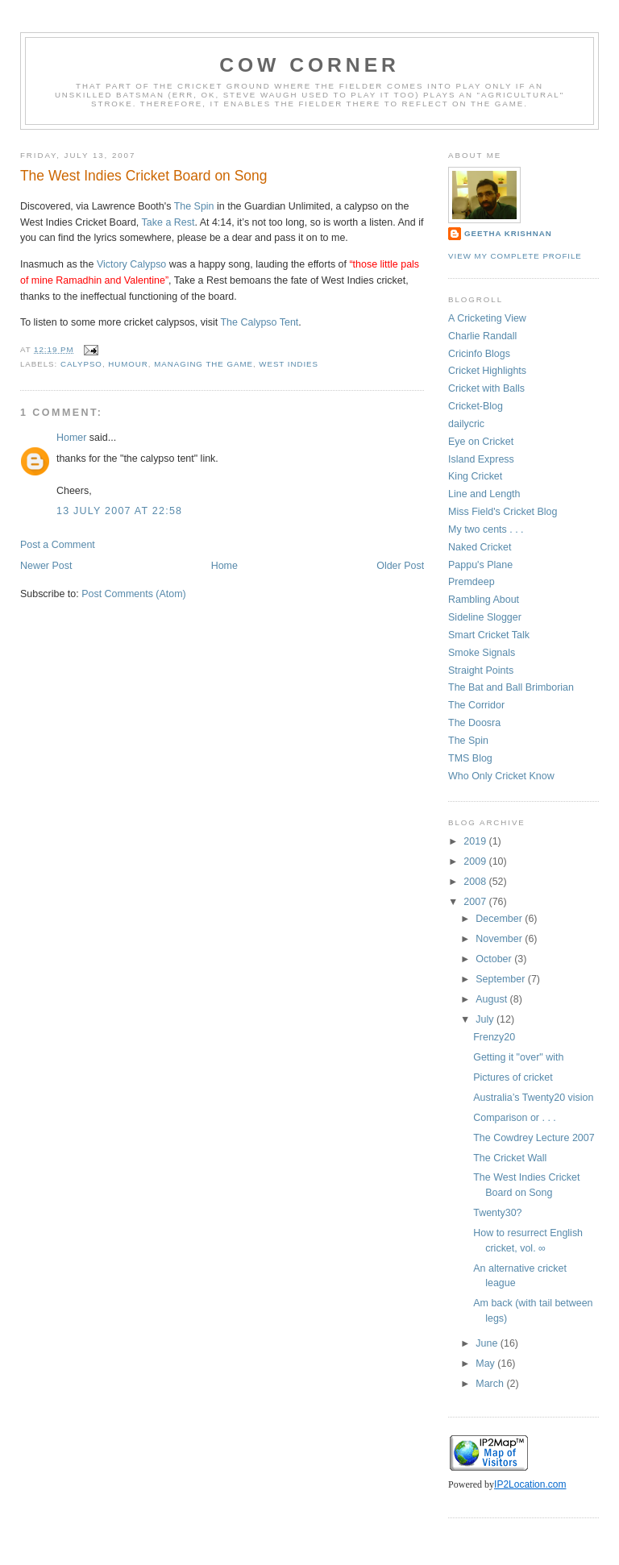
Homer (71, 437)
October (495, 959)
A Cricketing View (487, 318)
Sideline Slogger (484, 617)
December (500, 918)
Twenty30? (497, 1212)
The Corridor (476, 705)
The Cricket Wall (509, 1158)
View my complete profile (515, 255)
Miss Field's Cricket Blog (502, 511)
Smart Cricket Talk (489, 635)
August (492, 999)
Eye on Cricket (480, 441)
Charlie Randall (482, 336)
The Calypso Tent (260, 322)
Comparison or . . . (514, 1117)
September (501, 979)
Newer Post (46, 565)
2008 (475, 881)
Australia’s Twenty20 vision (533, 1097)
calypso (81, 363)
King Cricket (475, 476)
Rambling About (483, 599)
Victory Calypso (131, 264)
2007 (475, 901)
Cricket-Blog (475, 406)
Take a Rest (168, 222)
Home (224, 565)
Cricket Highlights (487, 370)
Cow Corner (309, 65)
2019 (475, 841)
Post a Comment (57, 544)
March (491, 1383)
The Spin (194, 206)
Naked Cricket (479, 547)
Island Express (481, 459)
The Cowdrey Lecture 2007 (533, 1138)
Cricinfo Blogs (479, 353)
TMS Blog (470, 758)
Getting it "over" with (518, 1057)
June (488, 1343)
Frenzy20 (494, 1037)
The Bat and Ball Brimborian (511, 687)
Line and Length (484, 494)
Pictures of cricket (512, 1077)
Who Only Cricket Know (501, 776)
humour (128, 363)
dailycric (466, 424)
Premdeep (471, 581)
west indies (288, 363)
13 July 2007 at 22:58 (119, 511)
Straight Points (480, 670)
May (486, 1363)
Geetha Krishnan (508, 233)
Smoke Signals (481, 652)
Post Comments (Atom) (133, 594)
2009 (475, 861)
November (500, 938)
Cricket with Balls (486, 388)
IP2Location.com (530, 1484)
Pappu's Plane (480, 565)
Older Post (400, 565)
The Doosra (474, 723)
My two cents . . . (486, 529)
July (486, 1019)
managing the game (203, 363)
